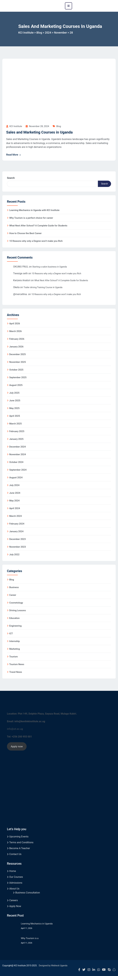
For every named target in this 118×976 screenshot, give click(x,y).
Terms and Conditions (21, 842)
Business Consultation (27, 892)
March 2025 (15, 423)
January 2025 (16, 439)
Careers (13, 900)
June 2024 (14, 493)
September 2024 (17, 469)
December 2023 (17, 539)
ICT (11, 633)
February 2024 (16, 523)
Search (11, 177)
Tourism (13, 656)
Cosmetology (16, 602)
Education (14, 618)
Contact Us (15, 854)
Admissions (15, 882)
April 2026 (14, 323)
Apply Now (15, 906)
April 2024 (14, 508)
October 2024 (16, 462)
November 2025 (17, 362)
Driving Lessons (17, 610)
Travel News (15, 672)
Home (12, 871)
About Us (14, 888)
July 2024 (14, 485)
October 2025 (16, 369)
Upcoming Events (18, 836)
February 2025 (16, 431)
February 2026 (16, 339)
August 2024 (16, 477)
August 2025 (16, 385)
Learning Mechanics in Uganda (37, 923)
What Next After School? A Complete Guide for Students (38, 225)
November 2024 (17, 454)
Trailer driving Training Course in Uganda (43, 287)
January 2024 (16, 531)
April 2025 (14, 416)
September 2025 (17, 377)
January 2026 (16, 346)
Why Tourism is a (30, 938)
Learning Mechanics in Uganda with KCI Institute (34, 210)
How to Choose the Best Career (25, 233)
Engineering (15, 625)
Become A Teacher (19, 848)
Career (12, 595)
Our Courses (16, 876)
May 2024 (14, 500)
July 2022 (14, 554)
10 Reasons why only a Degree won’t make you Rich (36, 241)
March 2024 (15, 516)
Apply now (17, 746)
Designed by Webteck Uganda (53, 965)
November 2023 (17, 546)
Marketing (14, 649)
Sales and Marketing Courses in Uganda (39, 132)
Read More (13, 154)
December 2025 (17, 354)
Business (14, 587)
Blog (58, 126)
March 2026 (15, 331)
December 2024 (17, 446)
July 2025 (14, 392)
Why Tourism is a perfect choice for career (31, 218)
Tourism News (16, 664)
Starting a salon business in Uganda (49, 266)
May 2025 (14, 408)
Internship (14, 641)
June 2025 (14, 400)
